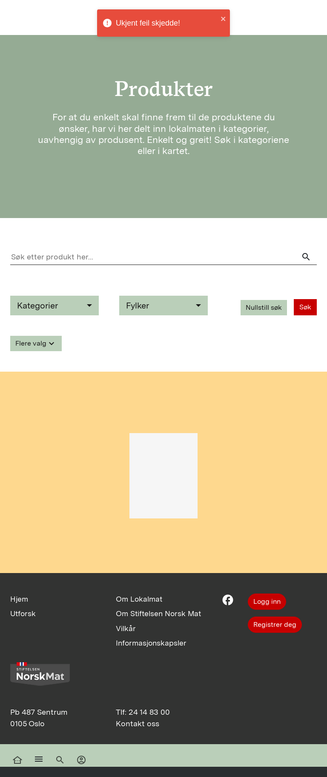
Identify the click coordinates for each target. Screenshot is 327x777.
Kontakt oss (137, 723)
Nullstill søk (264, 307)
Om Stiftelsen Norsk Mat (158, 613)
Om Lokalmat (139, 598)
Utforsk (23, 613)
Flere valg (36, 343)
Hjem (19, 598)
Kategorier (37, 305)
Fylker (137, 305)
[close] (224, 20)
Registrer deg (274, 624)
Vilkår (126, 628)
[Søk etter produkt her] (163, 257)
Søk (305, 307)
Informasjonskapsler (151, 642)
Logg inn (267, 601)
